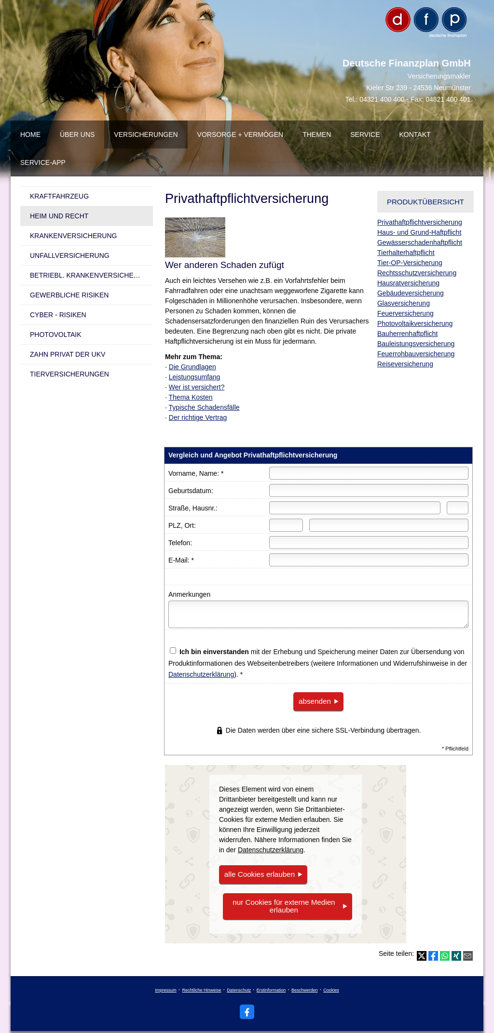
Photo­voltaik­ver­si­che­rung (415, 323)
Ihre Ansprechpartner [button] (82, 546)
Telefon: (180, 543)
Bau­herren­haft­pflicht (407, 333)
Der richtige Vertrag (198, 417)
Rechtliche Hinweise (201, 987)
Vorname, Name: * (195, 473)
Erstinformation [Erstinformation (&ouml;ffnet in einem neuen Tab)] (271, 987)
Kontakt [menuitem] (415, 134)
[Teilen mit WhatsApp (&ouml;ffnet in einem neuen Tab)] (445, 953)
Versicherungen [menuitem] (146, 134)
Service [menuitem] (365, 134)
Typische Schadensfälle (204, 407)
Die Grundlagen (192, 367)
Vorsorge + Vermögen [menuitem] (240, 134)
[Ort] (388, 525)
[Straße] (354, 507)
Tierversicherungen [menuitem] (69, 374)
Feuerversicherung (405, 313)
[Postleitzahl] (286, 525)
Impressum (166, 987)
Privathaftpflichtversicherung (419, 222)
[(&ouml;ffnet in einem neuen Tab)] (86, 451)
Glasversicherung (403, 303)
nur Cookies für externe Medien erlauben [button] (283, 904)
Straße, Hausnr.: (193, 508)
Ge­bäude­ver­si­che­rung (410, 293)
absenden (314, 701)
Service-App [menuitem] (43, 162)
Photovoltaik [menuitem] (56, 334)
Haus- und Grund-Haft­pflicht (419, 232)
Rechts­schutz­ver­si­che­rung (416, 273)
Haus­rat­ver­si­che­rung (408, 283)
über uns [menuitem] (77, 134)
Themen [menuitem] (316, 134)
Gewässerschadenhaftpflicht (419, 242)
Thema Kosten (191, 397)
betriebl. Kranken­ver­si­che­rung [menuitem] (91, 275)
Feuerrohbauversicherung (415, 354)
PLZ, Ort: (182, 525)
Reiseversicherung (405, 364)
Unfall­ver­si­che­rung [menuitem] (70, 255)
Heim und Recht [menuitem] (59, 216)
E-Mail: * (181, 560)
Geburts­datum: (190, 491)
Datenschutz (239, 987)
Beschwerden (304, 987)
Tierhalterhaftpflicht (406, 252)
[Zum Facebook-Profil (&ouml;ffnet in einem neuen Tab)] (247, 1009)
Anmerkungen (189, 594)
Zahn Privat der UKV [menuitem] (67, 354)
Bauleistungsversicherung (415, 344)
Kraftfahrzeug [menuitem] (59, 196)
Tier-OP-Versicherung (409, 263)
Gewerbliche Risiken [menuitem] (69, 295)
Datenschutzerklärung (201, 674)
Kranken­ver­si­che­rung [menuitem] (73, 236)
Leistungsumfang (194, 377)
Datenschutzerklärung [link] (270, 849)
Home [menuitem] (30, 134)
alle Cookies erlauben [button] (256, 873)
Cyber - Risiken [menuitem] (58, 315)
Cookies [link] (331, 987)
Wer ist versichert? (197, 387)
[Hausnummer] (457, 507)
